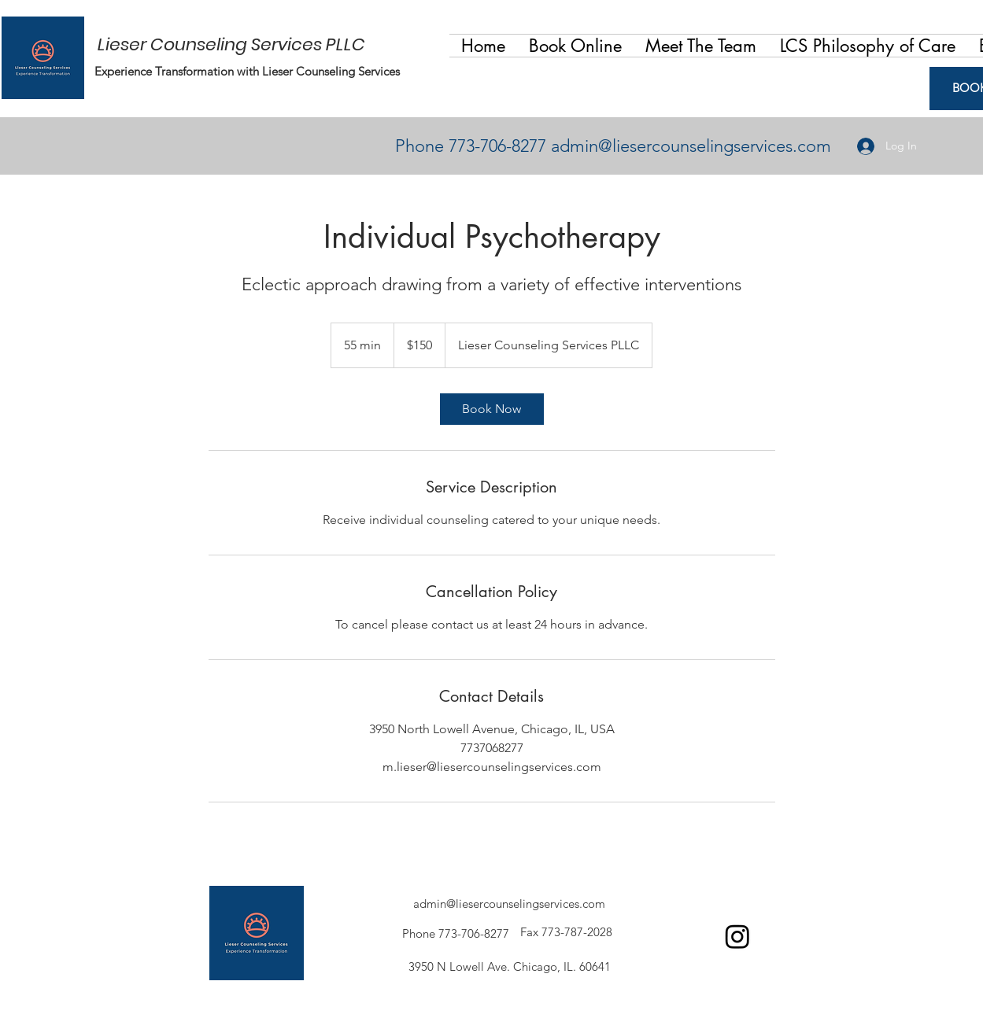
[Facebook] (737, 936)
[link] (492, 409)
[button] (701, 46)
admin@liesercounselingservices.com (691, 146)
